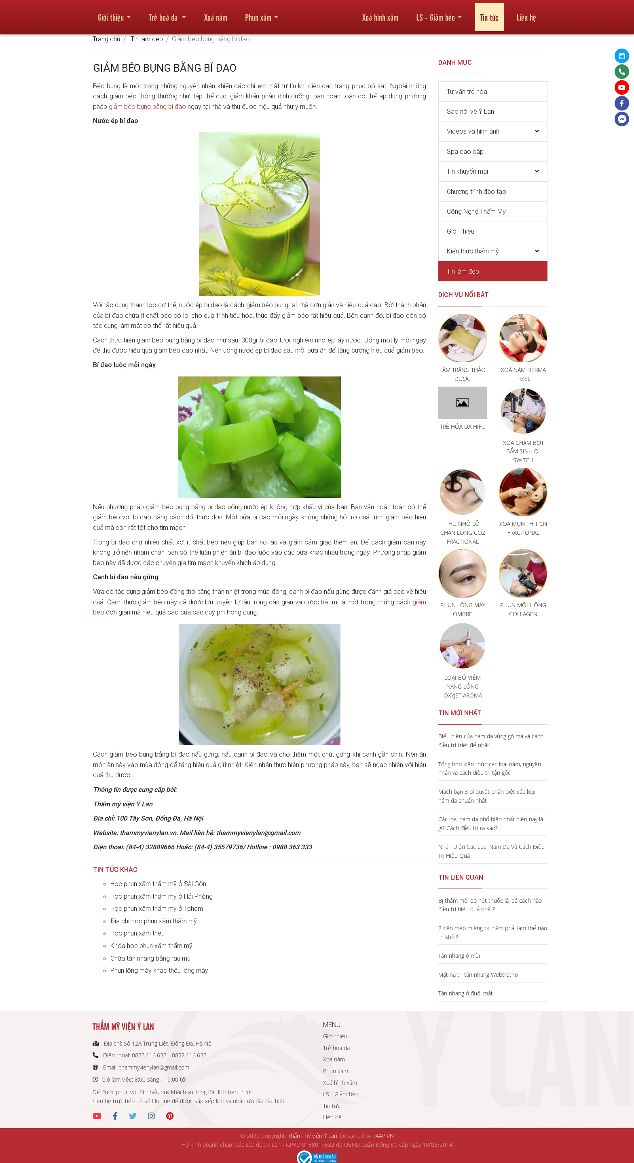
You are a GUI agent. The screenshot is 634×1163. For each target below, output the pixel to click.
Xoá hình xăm (380, 13)
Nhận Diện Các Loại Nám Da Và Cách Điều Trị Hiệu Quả (491, 851)
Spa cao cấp (465, 151)
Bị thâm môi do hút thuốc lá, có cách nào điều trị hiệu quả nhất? (490, 905)
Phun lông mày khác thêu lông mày (159, 970)
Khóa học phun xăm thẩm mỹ (151, 946)
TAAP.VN (383, 1136)
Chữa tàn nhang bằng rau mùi (151, 958)
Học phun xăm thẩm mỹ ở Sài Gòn (158, 884)
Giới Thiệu (460, 231)
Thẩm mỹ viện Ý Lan (312, 1136)
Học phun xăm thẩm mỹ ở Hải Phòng (161, 896)
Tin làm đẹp (147, 39)
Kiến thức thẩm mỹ (473, 251)
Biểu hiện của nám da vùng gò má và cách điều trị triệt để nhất (490, 740)
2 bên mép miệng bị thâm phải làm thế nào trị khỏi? (492, 932)
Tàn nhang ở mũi (459, 955)
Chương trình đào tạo (476, 191)
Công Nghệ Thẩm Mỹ (476, 211)
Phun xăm (258, 13)
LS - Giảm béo (435, 13)
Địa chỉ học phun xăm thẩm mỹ (153, 921)
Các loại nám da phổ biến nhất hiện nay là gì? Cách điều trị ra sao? (490, 823)
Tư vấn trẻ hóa (467, 91)
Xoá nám (215, 13)
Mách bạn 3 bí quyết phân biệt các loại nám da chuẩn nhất (486, 796)
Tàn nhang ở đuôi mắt (465, 993)
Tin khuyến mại (467, 171)
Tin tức (489, 13)
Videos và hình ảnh (473, 131)
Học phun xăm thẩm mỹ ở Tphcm (156, 908)
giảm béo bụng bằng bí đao (147, 106)
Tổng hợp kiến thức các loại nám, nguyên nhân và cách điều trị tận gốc (489, 768)
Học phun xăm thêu (137, 933)
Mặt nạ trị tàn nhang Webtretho (478, 974)
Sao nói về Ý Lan (470, 111)
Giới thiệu (111, 13)
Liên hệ (526, 13)
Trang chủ (106, 39)
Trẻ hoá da (164, 13)
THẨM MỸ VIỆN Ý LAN (465, 1025)
